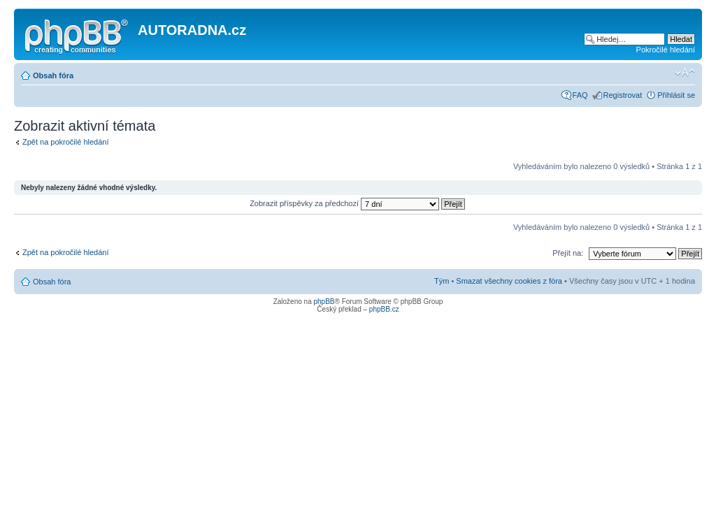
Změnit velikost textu (685, 72)
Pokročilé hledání (665, 49)
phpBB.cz (384, 309)
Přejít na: (567, 253)
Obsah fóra (53, 75)
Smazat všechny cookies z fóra (509, 281)
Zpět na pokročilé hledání (65, 142)
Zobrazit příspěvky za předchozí (357, 203)
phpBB (323, 301)
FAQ (580, 95)
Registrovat (623, 95)
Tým (441, 281)
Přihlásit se (676, 95)
